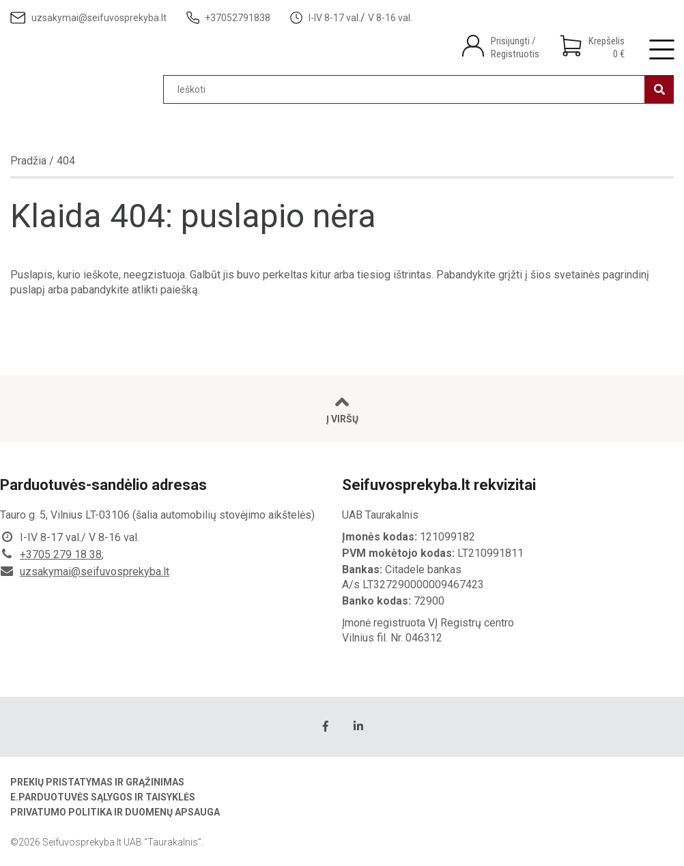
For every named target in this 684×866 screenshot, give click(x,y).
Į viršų (342, 409)
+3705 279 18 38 (61, 554)
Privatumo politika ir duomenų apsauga (115, 812)
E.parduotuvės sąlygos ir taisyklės (102, 797)
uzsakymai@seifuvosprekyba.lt (94, 571)
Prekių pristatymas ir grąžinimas (97, 782)
